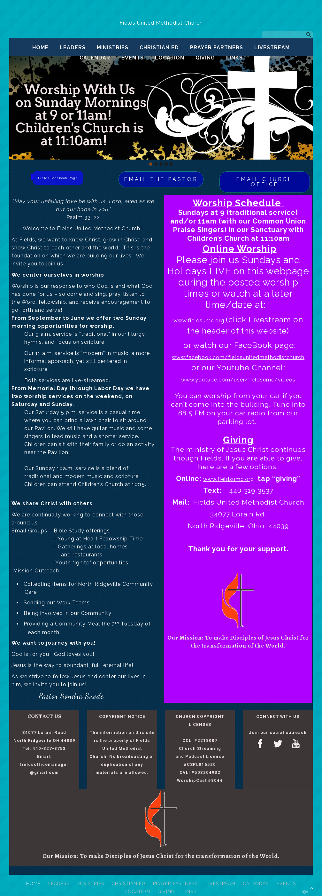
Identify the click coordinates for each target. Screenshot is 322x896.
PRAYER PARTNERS (216, 47)
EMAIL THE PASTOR (161, 179)
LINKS (234, 58)
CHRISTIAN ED (159, 47)
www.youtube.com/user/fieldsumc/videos (238, 380)
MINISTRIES (112, 47)
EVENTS (132, 58)
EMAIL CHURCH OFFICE (264, 181)
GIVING (205, 58)
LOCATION (169, 58)
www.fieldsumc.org (199, 321)
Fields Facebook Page (58, 178)
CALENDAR (95, 58)
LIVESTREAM (272, 47)
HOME (40, 47)
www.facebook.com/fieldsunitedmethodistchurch (238, 357)
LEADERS (73, 47)
